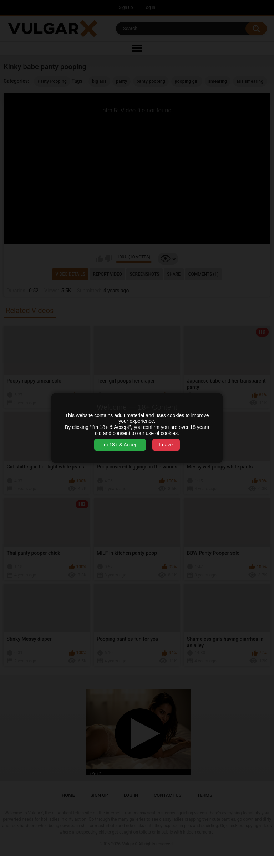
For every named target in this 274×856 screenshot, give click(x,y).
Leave (166, 444)
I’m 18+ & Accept (120, 444)
